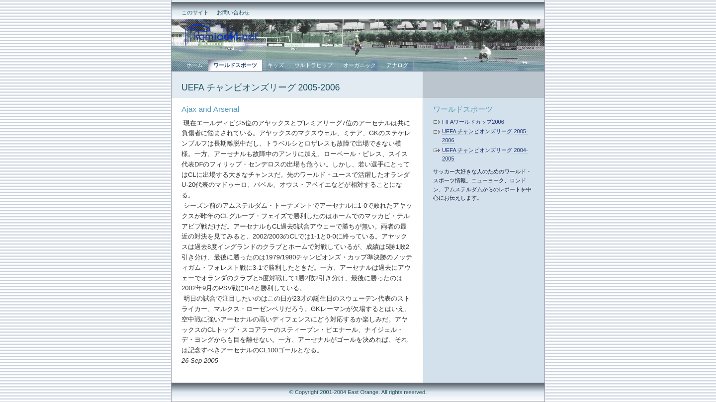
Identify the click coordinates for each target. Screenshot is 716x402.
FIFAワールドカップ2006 (473, 122)
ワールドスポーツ (463, 109)
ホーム (194, 65)
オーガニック (359, 65)
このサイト (195, 12)
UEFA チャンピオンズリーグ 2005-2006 (260, 87)
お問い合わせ (233, 12)
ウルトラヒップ (313, 65)
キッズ (276, 65)
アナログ (397, 65)
